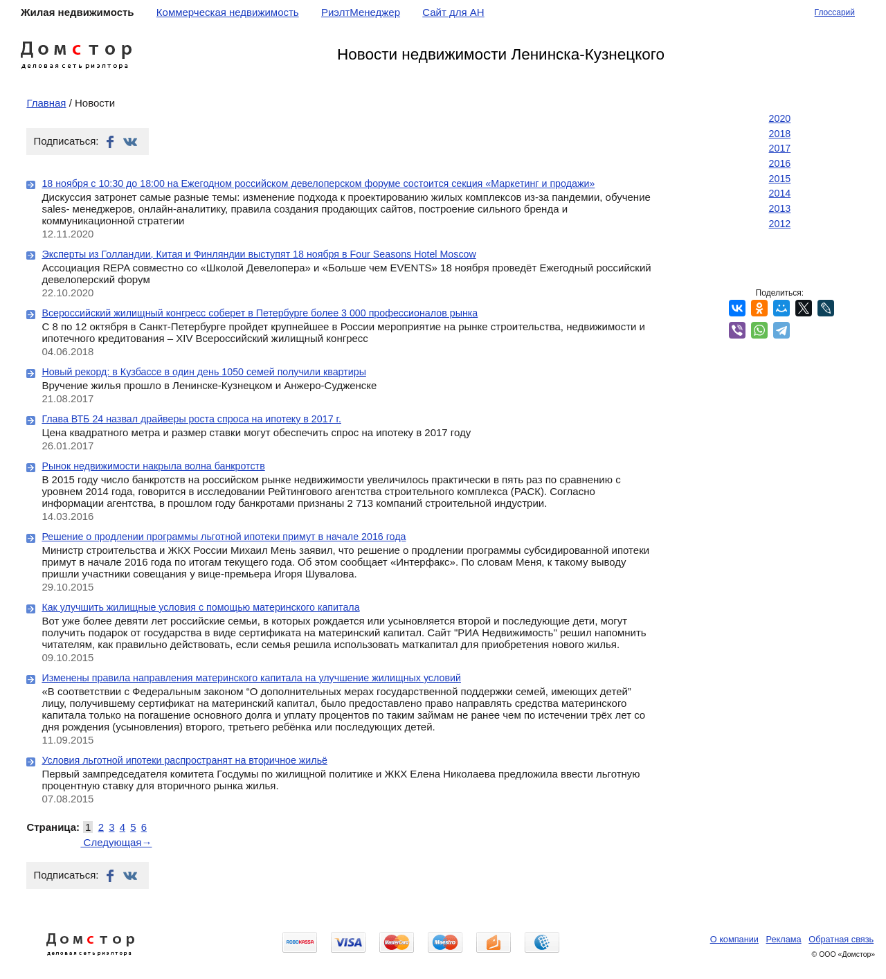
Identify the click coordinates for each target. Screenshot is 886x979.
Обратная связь (841, 939)
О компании (734, 939)
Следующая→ (116, 842)
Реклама (784, 939)
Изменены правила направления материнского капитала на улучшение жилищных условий (251, 677)
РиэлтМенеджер (360, 12)
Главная (46, 103)
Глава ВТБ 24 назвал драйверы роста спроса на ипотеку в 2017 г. (191, 418)
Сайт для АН (453, 12)
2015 (780, 178)
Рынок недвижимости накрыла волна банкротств (153, 465)
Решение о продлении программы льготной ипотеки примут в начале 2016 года (224, 536)
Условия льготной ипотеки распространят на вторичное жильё (184, 760)
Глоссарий (835, 12)
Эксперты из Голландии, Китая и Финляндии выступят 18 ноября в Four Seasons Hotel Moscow (259, 254)
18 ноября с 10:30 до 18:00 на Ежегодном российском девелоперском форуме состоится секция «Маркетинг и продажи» (318, 183)
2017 (780, 148)
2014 (780, 193)
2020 (780, 118)
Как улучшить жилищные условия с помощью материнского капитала (200, 607)
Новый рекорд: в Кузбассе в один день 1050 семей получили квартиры (203, 371)
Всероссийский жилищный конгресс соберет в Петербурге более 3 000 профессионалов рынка (260, 312)
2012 (780, 223)
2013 (780, 208)
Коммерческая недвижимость (227, 12)
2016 (780, 163)
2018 (780, 133)
